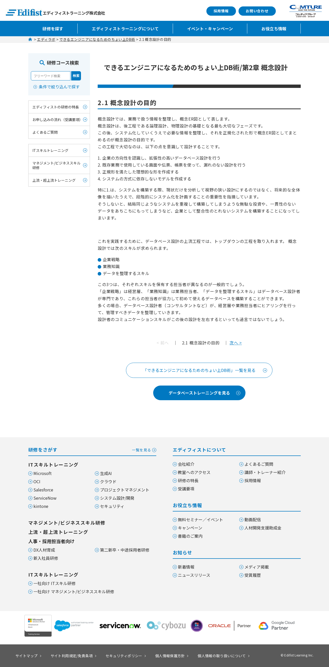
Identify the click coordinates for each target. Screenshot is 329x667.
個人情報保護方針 (170, 655)
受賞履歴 (252, 575)
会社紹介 (186, 464)
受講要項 (186, 489)
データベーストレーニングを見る (199, 393)
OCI (36, 481)
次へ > (236, 343)
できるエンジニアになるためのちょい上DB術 (97, 39)
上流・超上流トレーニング (54, 180)
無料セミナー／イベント (200, 519)
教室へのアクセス (194, 472)
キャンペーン (190, 528)
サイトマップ (26, 655)
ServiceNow (45, 498)
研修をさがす (92, 449)
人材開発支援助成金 (262, 528)
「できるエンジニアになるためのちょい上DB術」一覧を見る (199, 370)
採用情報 (221, 10)
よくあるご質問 (45, 132)
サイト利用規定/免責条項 (72, 655)
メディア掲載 (256, 567)
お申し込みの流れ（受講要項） (57, 119)
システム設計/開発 (117, 498)
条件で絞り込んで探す (59, 87)
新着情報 (186, 567)
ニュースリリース (194, 575)
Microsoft (42, 473)
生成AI (106, 473)
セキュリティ (112, 506)
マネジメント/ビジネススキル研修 (56, 165)
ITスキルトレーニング (50, 150)
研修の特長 (188, 480)
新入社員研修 (45, 558)
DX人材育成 (44, 550)
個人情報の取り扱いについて (222, 655)
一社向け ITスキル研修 (54, 583)
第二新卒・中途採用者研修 (124, 550)
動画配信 (252, 519)
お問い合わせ (257, 10)
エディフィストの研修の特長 (55, 106)
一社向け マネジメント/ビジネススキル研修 (73, 591)
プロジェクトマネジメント (124, 490)
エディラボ (46, 39)
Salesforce (43, 490)
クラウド (108, 481)
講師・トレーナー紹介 (265, 472)
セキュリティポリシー (124, 655)
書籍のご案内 (190, 536)
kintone (40, 506)
